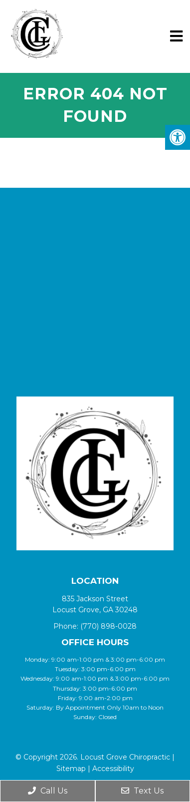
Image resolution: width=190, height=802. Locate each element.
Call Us (47, 791)
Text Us (142, 791)
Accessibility (113, 768)
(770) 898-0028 (108, 626)
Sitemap (71, 768)
